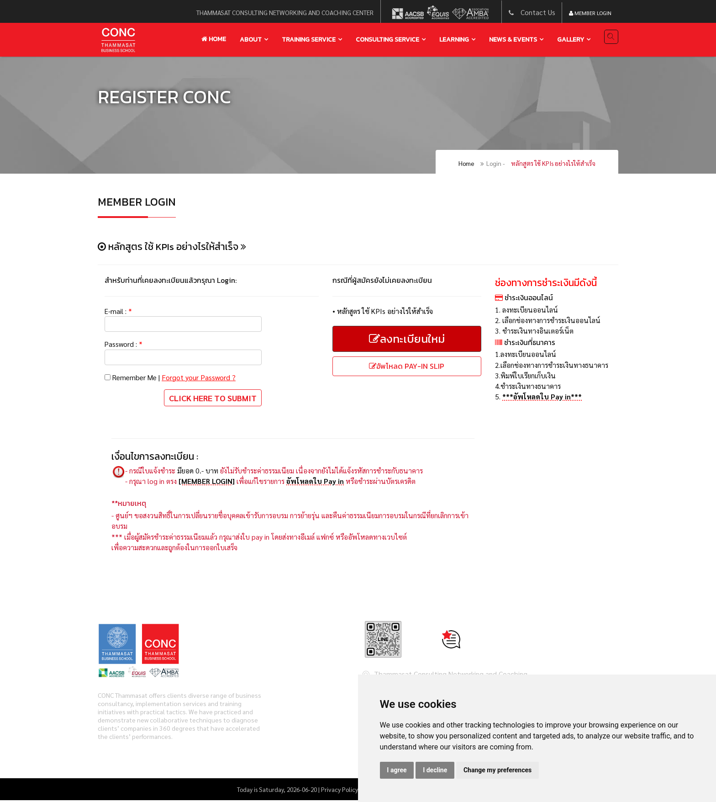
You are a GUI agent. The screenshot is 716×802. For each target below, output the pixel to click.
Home (213, 39)
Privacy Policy (339, 791)
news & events (513, 39)
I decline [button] (435, 770)
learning (454, 39)
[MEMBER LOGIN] (207, 482)
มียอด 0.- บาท (197, 471)
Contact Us (537, 12)
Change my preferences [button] (497, 770)
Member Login (590, 12)
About (251, 39)
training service (309, 39)
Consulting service (387, 39)
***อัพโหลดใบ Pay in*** (542, 398)
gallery (570, 39)
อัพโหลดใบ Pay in (315, 482)
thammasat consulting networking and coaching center (284, 12)
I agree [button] (396, 770)
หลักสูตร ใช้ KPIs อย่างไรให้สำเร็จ (553, 163)
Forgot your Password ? (201, 377)
